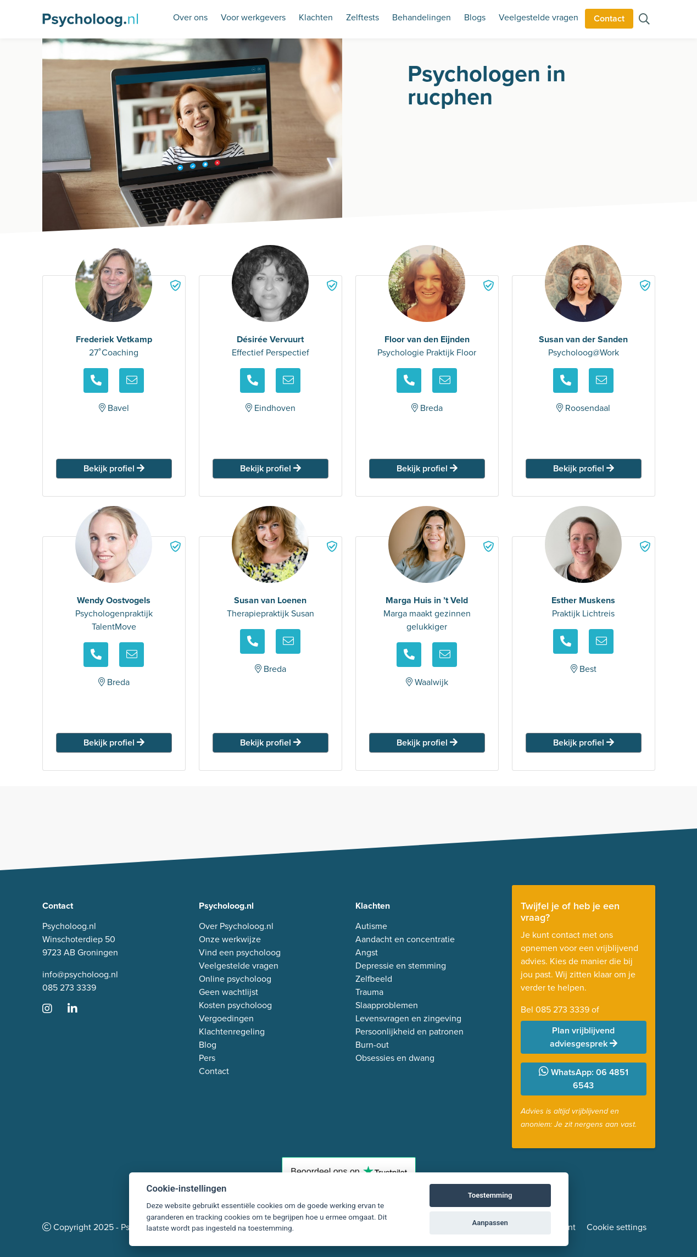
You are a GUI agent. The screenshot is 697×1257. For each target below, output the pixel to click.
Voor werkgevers (253, 17)
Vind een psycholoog (240, 952)
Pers (207, 1058)
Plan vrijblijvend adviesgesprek (583, 1037)
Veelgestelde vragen (538, 17)
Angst (366, 952)
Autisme (371, 926)
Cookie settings (616, 1227)
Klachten (316, 17)
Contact (609, 18)
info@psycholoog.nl (80, 974)
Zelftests (362, 17)
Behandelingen (421, 17)
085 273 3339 (69, 987)
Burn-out (372, 1044)
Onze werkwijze (230, 939)
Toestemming (490, 1195)
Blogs (475, 17)
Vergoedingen (226, 1018)
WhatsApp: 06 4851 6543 (583, 1079)
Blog (207, 1044)
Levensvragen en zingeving (408, 1018)
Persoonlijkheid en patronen (409, 1031)
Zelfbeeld (373, 978)
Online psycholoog (235, 978)
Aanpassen (490, 1223)
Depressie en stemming (400, 965)
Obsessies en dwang (394, 1058)
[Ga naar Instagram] (53, 1009)
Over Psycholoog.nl (236, 926)
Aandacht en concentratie (405, 939)
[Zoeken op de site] (644, 20)
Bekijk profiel (113, 468)
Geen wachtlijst (228, 992)
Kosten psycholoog (235, 1005)
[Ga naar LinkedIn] (79, 1009)
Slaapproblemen (386, 1005)
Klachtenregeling (232, 1031)
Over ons (190, 17)
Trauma (369, 992)
